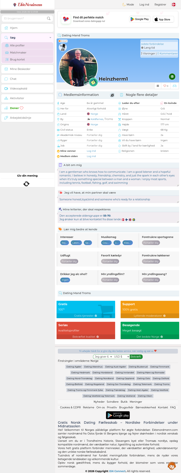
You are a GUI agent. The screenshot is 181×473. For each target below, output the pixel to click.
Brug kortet (15, 59)
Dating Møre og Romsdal (151, 372)
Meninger (136, 401)
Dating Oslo (143, 378)
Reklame (88, 407)
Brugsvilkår (126, 407)
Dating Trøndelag (115, 390)
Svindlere (113, 401)
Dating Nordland (104, 378)
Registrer (160, 4)
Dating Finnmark (159, 366)
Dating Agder (73, 366)
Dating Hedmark (80, 372)
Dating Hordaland (102, 372)
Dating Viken (145, 395)
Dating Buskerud (138, 366)
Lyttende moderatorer (150, 315)
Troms (108, 119)
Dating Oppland (125, 378)
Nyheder (99, 401)
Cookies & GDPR (70, 407)
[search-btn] (49, 18)
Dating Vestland (126, 395)
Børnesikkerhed (146, 407)
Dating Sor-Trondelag (118, 384)
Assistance (172, 465)
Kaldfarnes (97, 119)
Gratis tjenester (86, 315)
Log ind (144, 4)
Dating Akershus (93, 366)
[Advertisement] (117, 19)
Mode (128, 4)
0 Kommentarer (167, 53)
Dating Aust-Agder (115, 366)
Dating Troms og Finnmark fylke (85, 390)
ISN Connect (117, 471)
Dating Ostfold (161, 378)
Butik (124, 401)
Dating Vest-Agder (138, 390)
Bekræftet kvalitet (85, 336)
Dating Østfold (74, 384)
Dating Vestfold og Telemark (99, 395)
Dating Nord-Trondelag (79, 378)
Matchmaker (15, 52)
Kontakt (163, 407)
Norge (94, 113)
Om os (100, 407)
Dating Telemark (142, 384)
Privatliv (112, 407)
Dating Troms (161, 384)
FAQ (173, 407)
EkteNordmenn (27, 4)
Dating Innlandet (124, 372)
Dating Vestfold (159, 390)
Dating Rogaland (94, 384)
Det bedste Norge (149, 336)
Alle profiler (15, 45)
